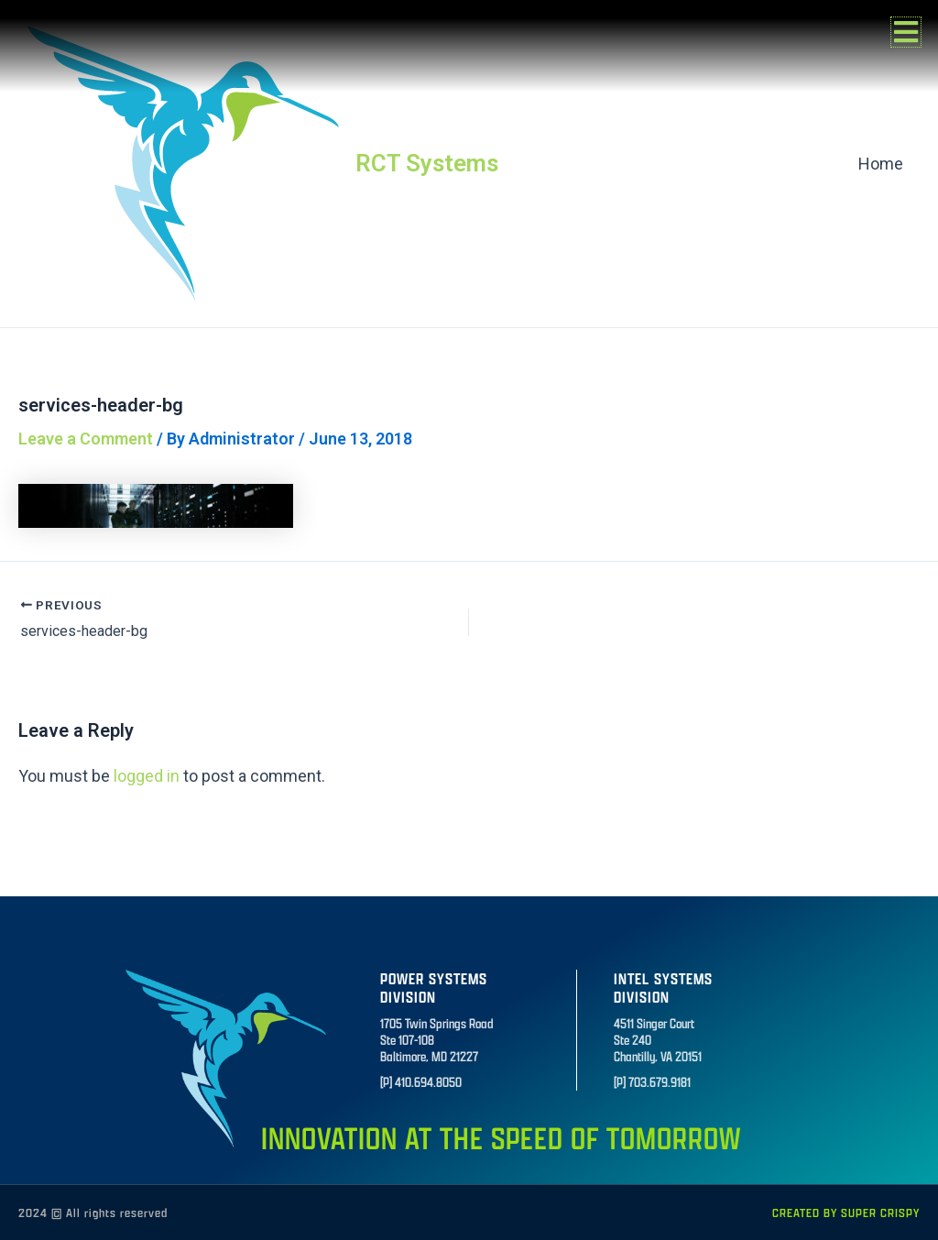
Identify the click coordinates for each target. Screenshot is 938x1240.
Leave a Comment (85, 438)
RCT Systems (426, 163)
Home (880, 163)
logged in (147, 775)
